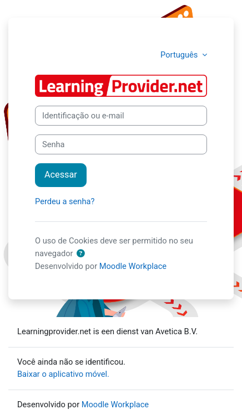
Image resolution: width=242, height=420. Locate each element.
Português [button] (180, 55)
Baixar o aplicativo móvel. (63, 374)
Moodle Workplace (133, 266)
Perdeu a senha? (64, 201)
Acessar (60, 174)
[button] (80, 254)
